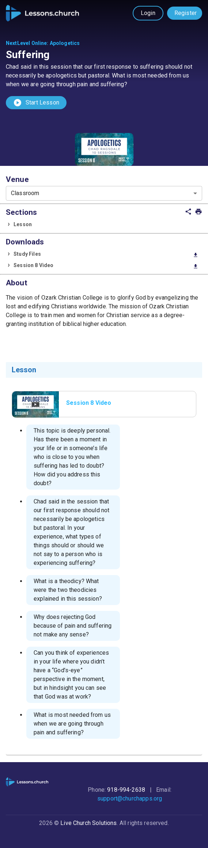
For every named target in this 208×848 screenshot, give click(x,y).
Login (148, 12)
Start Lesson (36, 102)
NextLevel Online (26, 43)
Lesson (23, 224)
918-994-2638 (126, 789)
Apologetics (65, 43)
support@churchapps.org (129, 798)
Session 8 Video (106, 265)
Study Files (106, 254)
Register (185, 12)
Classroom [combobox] (25, 193)
